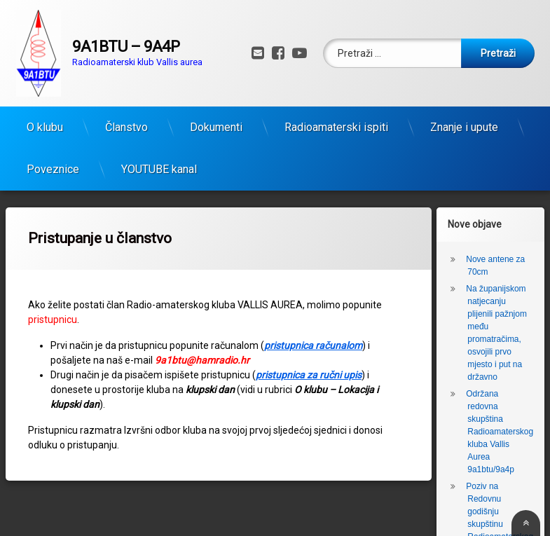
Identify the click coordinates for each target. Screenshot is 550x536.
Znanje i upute (464, 122)
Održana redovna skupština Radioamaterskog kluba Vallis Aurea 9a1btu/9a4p (499, 426)
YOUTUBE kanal (159, 164)
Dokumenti (216, 122)
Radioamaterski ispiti (336, 122)
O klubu (45, 122)
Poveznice (53, 164)
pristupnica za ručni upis (309, 370)
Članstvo (126, 122)
